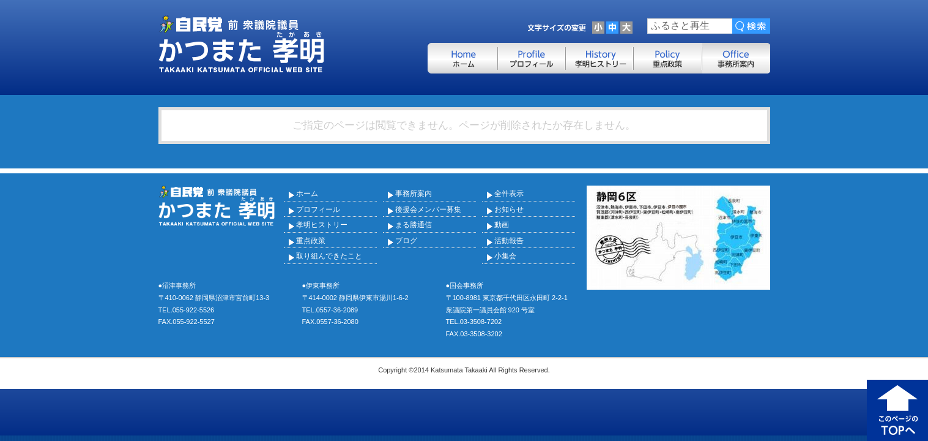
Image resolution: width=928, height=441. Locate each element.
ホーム (307, 193)
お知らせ (509, 209)
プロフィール (318, 209)
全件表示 (509, 193)
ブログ (406, 240)
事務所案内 (413, 193)
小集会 (505, 256)
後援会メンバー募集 (428, 209)
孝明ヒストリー (321, 225)
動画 (501, 225)
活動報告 (509, 240)
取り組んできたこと (329, 256)
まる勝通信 (413, 225)
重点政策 (310, 240)
